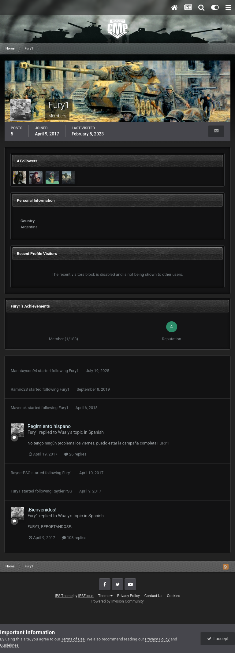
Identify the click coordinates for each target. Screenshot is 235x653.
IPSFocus (85, 596)
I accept (218, 638)
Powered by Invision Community (117, 601)
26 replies (75, 454)
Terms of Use (73, 639)
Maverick (19, 407)
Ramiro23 (19, 389)
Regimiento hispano (49, 426)
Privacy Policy (128, 596)
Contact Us (153, 596)
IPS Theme (64, 596)
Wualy (64, 432)
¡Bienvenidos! (42, 510)
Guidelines (9, 645)
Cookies (173, 596)
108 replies (74, 537)
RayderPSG (20, 472)
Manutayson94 (24, 370)
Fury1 (74, 370)
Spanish (96, 432)
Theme (105, 596)
